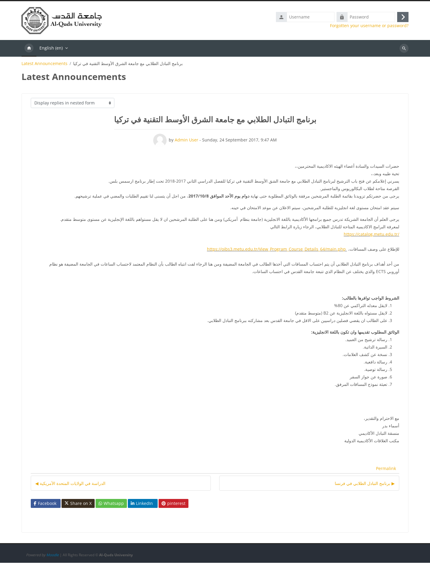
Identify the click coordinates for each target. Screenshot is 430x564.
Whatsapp (111, 504)
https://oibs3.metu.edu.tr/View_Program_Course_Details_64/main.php (276, 250)
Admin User (186, 141)
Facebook (45, 504)
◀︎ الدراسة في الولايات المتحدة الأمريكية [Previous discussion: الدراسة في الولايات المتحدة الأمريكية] (70, 484)
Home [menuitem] (29, 49)
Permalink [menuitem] (386, 470)
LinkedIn (142, 504)
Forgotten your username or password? (369, 26)
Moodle (52, 556)
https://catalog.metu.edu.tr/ (371, 235)
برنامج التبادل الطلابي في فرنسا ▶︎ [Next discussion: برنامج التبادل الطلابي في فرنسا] (365, 484)
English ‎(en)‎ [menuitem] (51, 49)
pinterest (173, 504)
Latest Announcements (44, 64)
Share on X (78, 504)
